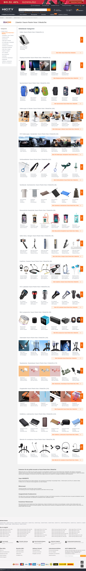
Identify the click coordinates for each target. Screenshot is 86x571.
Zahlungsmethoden (36, 550)
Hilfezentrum (18, 553)
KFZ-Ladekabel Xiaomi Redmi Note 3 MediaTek (33, 286)
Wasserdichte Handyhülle (7, 47)
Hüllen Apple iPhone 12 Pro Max (40, 535)
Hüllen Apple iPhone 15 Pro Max (6, 529)
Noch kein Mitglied (52, 551)
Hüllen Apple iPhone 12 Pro (39, 536)
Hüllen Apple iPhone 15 (4, 533)
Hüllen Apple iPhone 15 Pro (5, 530)
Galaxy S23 (43, 12)
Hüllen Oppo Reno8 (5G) (22, 535)
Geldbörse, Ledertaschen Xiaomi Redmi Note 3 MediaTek (36, 414)
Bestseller (43, 14)
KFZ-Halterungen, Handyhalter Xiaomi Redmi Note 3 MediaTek (38, 134)
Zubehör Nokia (51, 522)
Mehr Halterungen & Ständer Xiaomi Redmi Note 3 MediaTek (67, 129)
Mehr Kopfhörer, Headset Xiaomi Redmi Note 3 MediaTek (67, 281)
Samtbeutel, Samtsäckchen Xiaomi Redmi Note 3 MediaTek (37, 185)
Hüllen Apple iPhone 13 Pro (74, 530)
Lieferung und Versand (37, 551)
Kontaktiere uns (19, 555)
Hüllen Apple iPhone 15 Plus (5, 532)
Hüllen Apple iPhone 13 (73, 533)
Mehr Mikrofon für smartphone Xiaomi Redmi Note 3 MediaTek (66, 460)
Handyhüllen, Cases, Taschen (8, 35)
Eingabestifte (4, 59)
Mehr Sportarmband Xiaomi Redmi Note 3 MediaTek (67, 103)
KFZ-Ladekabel (5, 52)
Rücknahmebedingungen (53, 550)
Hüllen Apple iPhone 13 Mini (74, 532)
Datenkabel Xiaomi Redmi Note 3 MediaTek (32, 337)
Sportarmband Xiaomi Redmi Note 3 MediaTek (33, 83)
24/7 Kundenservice (36, 5)
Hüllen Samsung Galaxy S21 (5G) (75, 536)
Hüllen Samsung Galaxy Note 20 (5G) (59, 535)
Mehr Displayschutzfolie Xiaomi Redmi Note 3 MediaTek (67, 78)
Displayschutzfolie (5, 37)
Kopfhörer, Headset (6, 50)
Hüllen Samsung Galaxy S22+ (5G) (58, 530)
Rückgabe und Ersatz (37, 553)
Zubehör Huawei (17, 522)
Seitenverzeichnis (52, 555)
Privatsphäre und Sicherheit (54, 553)
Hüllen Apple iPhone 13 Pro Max (75, 529)
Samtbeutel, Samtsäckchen (7, 45)
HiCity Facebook (3, 555)
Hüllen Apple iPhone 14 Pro (39, 530)
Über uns (2, 550)
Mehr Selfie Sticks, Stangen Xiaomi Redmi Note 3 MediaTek (67, 256)
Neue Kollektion (23, 14)
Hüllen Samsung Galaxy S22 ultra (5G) (59, 529)
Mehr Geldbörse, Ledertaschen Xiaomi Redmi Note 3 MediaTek (66, 434)
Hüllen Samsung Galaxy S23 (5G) (23, 532)
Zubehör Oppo (37, 522)
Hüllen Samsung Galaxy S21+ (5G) (75, 535)
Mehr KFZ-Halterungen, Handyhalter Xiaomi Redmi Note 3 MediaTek (67, 154)
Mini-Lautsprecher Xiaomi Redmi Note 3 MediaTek (34, 312)
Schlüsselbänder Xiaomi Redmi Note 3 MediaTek (34, 159)
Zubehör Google (8, 524)
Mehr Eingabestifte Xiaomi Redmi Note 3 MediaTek (68, 409)
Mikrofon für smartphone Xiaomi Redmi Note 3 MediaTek (36, 439)
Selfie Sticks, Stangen (6, 49)
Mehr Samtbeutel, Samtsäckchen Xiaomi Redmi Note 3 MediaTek (66, 205)
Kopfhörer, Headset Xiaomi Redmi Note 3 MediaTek (34, 261)
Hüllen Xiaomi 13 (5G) (4, 536)
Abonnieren (83, 555)
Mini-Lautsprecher (5, 54)
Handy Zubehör (9, 17)
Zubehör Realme (44, 522)
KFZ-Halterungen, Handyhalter (8, 42)
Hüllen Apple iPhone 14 (38, 533)
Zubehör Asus (73, 522)
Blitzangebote (34, 14)
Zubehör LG (79, 522)
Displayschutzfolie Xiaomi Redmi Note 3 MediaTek (34, 57)
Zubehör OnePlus (23, 524)
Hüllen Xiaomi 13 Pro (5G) (5, 535)
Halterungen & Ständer (6, 40)
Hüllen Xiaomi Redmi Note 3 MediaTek (31, 32)
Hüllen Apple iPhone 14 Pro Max (40, 529)
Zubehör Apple (3, 522)
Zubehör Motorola (15, 524)
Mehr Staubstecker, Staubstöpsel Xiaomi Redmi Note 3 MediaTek (66, 383)
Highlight (52, 14)
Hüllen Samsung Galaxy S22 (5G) (58, 532)
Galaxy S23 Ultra (35, 12)
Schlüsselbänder (5, 44)
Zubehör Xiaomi (17, 17)
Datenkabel (4, 56)
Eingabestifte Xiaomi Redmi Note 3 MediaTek (33, 388)
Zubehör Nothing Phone (65, 522)
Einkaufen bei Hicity (4, 553)
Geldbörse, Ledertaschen (7, 61)
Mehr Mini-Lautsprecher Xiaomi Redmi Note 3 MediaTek (67, 332)
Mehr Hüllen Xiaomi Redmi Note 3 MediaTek (68, 52)
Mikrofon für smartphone (6, 62)
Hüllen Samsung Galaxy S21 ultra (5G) (59, 536)
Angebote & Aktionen (63, 14)
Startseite (2, 17)
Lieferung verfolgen (20, 550)
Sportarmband (5, 38)
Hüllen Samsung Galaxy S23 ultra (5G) (24, 529)
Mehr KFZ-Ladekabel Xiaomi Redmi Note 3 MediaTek (67, 307)
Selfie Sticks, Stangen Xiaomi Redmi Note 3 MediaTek (35, 236)
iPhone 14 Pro (28, 12)
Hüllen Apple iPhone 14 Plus (39, 532)
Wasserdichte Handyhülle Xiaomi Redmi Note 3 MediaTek (36, 210)
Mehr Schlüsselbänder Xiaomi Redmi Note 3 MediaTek (67, 180)
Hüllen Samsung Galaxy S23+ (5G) (24, 530)
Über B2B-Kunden (45, 5)
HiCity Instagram (3, 557)
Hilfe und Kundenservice (4, 551)
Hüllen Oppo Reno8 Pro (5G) (22, 533)
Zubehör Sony (31, 522)
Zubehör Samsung (10, 522)
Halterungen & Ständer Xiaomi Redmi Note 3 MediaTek (35, 108)
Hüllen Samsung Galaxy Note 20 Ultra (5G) (60, 533)
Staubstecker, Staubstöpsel (7, 57)
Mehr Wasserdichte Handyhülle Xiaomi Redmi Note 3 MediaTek (66, 230)
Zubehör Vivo (57, 522)
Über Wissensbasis (20, 551)
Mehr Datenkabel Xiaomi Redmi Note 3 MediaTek (68, 358)
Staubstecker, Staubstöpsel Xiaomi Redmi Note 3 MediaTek (37, 363)
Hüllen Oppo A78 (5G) (21, 536)
